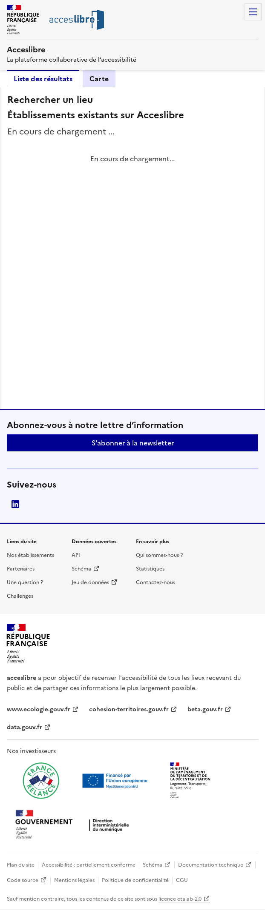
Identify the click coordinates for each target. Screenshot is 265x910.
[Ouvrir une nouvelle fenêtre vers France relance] (41, 781)
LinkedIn (15, 504)
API (76, 555)
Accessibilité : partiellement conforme (88, 865)
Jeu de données (90, 582)
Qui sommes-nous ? (159, 555)
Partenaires (21, 569)
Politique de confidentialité (135, 880)
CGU (182, 880)
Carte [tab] (99, 79)
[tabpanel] (132, 248)
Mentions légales (74, 880)
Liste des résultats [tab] (43, 79)
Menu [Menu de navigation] (253, 11)
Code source (22, 880)
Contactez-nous (155, 582)
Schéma (81, 569)
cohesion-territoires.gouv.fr (129, 709)
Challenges (20, 596)
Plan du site (21, 865)
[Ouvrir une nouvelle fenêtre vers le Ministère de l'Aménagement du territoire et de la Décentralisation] (191, 781)
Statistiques (150, 569)
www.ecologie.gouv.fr (38, 709)
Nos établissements (30, 555)
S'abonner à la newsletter (133, 443)
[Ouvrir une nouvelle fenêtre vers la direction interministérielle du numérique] (74, 825)
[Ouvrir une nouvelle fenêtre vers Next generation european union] (116, 781)
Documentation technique (210, 865)
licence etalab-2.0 (180, 899)
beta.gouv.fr (205, 709)
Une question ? (25, 582)
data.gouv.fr (24, 727)
